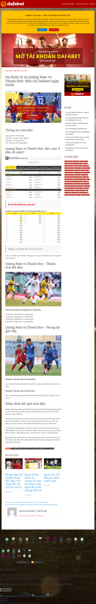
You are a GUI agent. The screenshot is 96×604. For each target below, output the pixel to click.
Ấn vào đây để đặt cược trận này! (21, 204)
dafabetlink (78, 168)
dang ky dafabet (68, 172)
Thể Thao (17, 71)
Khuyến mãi (54, 29)
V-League (51, 448)
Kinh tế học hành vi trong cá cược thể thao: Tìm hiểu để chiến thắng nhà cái (33, 482)
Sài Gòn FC (72, 190)
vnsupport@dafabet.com (9, 596)
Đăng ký (42, 29)
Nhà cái (92, 4)
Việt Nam (78, 195)
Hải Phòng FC (84, 175)
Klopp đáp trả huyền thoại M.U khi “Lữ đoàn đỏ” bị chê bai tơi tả (14, 481)
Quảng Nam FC (42, 448)
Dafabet (80, 166)
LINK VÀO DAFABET (68, 4)
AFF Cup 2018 (68, 161)
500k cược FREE (82, 4)
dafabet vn (77, 170)
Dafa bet (75, 166)
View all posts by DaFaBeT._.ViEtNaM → (32, 516)
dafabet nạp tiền (86, 168)
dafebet (87, 170)
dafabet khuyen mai (69, 168)
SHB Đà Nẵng (79, 188)
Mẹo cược (8, 71)
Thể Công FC (74, 192)
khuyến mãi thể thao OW (79, 179)
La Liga (85, 181)
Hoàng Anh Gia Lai (69, 175)
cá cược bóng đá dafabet (19, 448)
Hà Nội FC (77, 175)
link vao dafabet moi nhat (71, 186)
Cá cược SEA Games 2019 (76, 163)
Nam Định (81, 186)
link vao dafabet (85, 183)
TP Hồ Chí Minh (82, 192)
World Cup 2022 (85, 195)
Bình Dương (76, 161)
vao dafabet (72, 195)
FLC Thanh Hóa (32, 448)
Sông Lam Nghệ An (80, 190)
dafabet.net (86, 166)
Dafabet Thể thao (69, 170)
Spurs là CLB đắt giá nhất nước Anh (52, 477)
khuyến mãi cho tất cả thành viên (73, 177)
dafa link (82, 170)
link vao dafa (77, 183)
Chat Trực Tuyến (39, 596)
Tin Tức (24, 71)
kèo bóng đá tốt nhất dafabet (74, 181)
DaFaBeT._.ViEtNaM (23, 91)
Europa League (77, 172)
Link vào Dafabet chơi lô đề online (76, 128)
